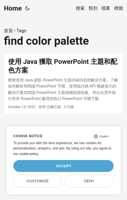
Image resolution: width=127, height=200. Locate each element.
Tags (21, 30)
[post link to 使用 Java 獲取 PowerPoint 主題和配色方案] (63, 84)
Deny (89, 181)
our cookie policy (25, 154)
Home (13, 8)
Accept (63, 166)
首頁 (8, 30)
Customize (38, 181)
